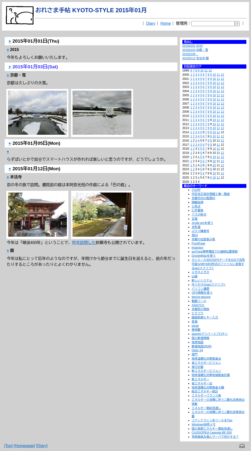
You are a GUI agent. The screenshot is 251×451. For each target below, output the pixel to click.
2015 (199, 46)
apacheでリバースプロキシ (210, 334)
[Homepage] (24, 446)
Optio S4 (197, 350)
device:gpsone (201, 297)
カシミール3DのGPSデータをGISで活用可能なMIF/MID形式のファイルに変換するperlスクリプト (218, 264)
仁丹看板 (197, 210)
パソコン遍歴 (200, 289)
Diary (150, 23)
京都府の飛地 (200, 309)
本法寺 (200, 58)
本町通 (196, 227)
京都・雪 (202, 50)
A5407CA (198, 305)
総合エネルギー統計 (205, 391)
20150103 (188, 50)
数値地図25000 (202, 346)
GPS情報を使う (202, 292)
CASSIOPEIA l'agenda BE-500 (212, 432)
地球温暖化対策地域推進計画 (211, 375)
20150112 (188, 58)
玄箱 (195, 218)
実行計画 (197, 367)
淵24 (195, 235)
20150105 (188, 54)
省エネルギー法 (202, 383)
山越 (195, 276)
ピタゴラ (197, 313)
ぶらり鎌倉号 (200, 231)
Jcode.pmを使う (202, 223)
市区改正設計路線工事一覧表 (211, 194)
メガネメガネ (200, 272)
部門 (195, 354)
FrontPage (198, 243)
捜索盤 (196, 329)
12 (210, 70)
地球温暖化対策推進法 (206, 358)
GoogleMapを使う (204, 255)
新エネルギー (200, 379)
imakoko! (197, 247)
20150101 (188, 46)
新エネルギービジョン (206, 371)
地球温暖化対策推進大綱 (208, 387)
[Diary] (42, 446)
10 (201, 70)
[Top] (8, 446)
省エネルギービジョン (206, 363)
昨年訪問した (84, 243)
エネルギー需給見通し (206, 408)
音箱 (195, 321)
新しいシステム (202, 280)
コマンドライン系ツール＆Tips (212, 420)
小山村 (196, 190)
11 (206, 70)
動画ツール (199, 301)
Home (165, 23)
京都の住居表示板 (203, 239)
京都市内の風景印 (203, 198)
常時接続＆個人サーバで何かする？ (215, 437)
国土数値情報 (200, 338)
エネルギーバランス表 (206, 395)
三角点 (196, 206)
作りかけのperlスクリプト (209, 284)
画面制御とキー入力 (205, 317)
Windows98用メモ (204, 424)
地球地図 (197, 342)
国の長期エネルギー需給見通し (212, 428)
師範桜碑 (197, 202)
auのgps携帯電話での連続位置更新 (215, 251)
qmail (195, 326)
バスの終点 (199, 214)
